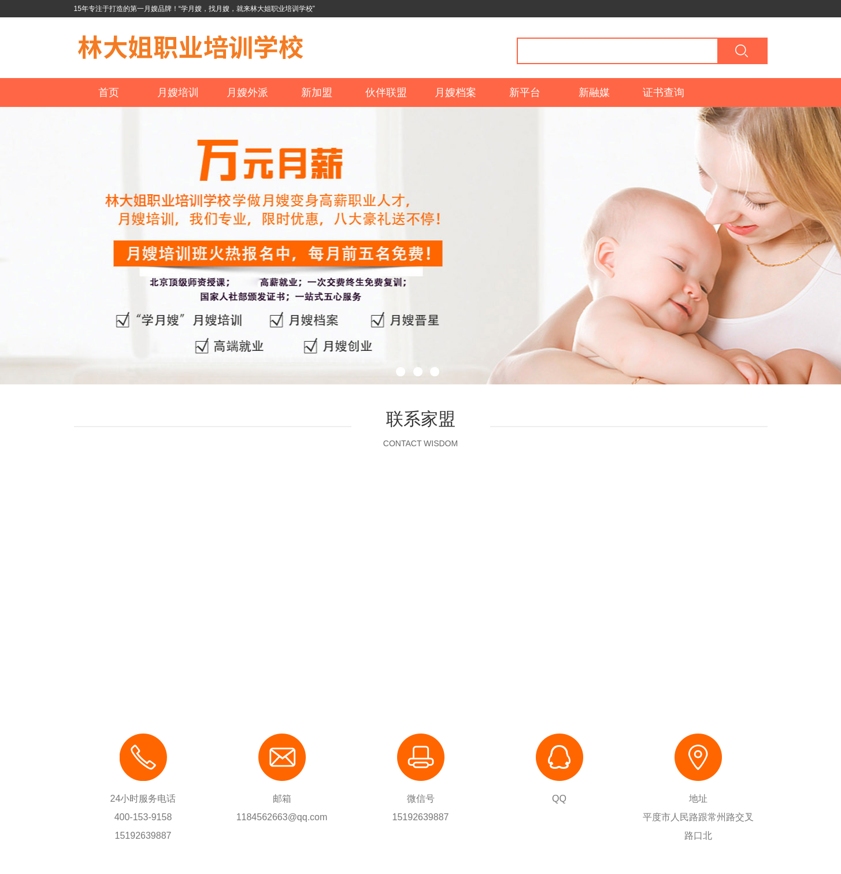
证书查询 (663, 92)
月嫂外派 (247, 92)
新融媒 (594, 92)
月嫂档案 (455, 92)
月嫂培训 (178, 92)
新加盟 (316, 92)
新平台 (524, 92)
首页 (108, 92)
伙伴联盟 (386, 92)
